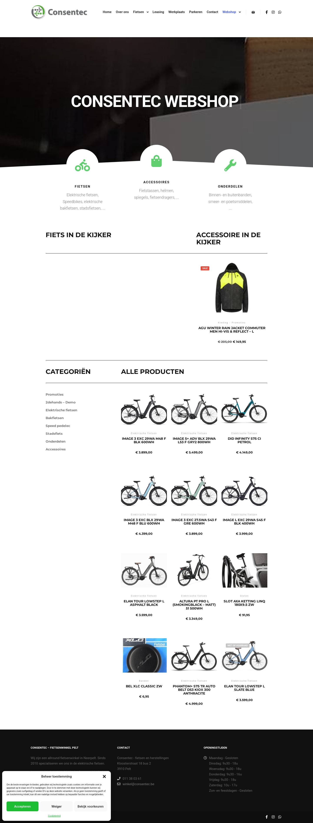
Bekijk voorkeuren (91, 806)
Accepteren (22, 806)
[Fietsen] (82, 165)
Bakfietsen (55, 418)
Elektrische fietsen (61, 410)
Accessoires (156, 182)
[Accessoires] (156, 161)
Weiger (57, 806)
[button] (104, 776)
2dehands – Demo (61, 402)
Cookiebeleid (54, 816)
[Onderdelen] (230, 165)
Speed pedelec (58, 426)
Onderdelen (230, 186)
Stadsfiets (54, 433)
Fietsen (83, 186)
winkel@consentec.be (135, 784)
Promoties (54, 394)
